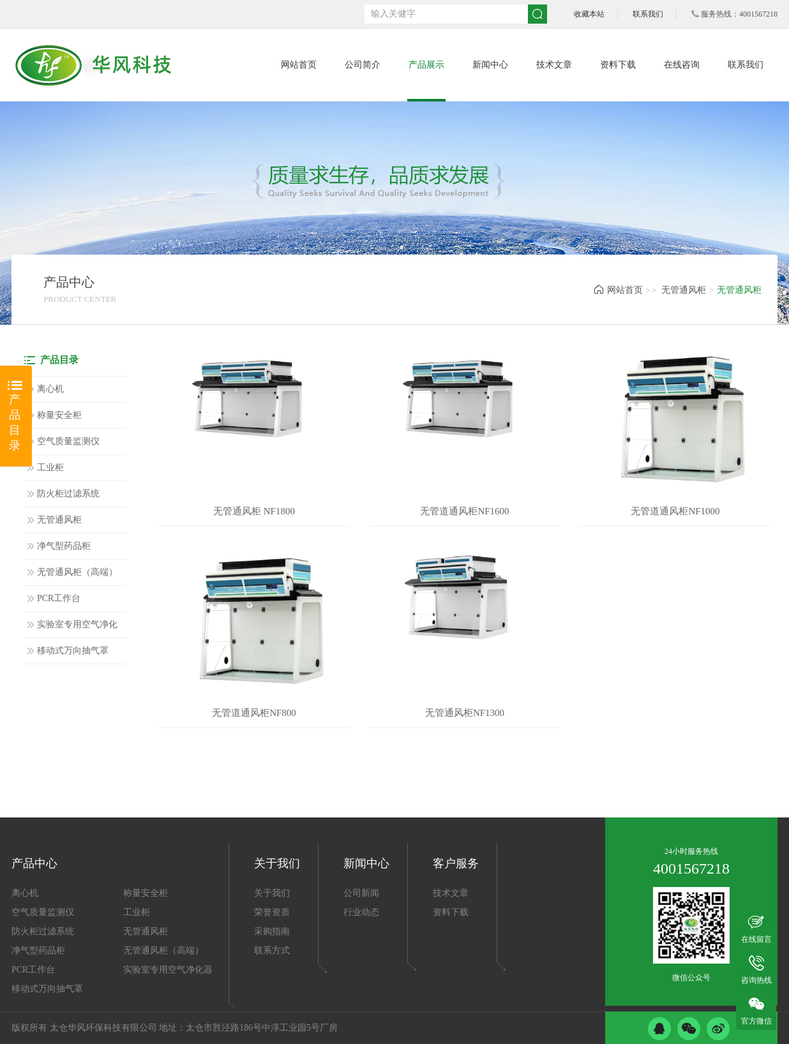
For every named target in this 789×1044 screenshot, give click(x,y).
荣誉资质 (272, 912)
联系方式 (272, 950)
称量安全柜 (59, 415)
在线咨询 (682, 65)
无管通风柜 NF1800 (254, 511)
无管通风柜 (683, 290)
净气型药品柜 (64, 546)
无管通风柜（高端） (77, 572)
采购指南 (272, 931)
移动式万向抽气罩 (73, 650)
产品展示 (426, 65)
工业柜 (50, 467)
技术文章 (554, 65)
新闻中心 (490, 65)
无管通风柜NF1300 (464, 713)
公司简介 (362, 65)
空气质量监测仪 (68, 441)
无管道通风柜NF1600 (464, 511)
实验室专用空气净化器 (77, 629)
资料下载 (618, 65)
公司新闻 (361, 893)
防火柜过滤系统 (68, 493)
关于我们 (272, 893)
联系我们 (648, 14)
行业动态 (361, 912)
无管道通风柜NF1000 (675, 511)
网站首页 (299, 65)
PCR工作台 (58, 598)
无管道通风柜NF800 (254, 713)
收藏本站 (589, 14)
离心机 (50, 389)
